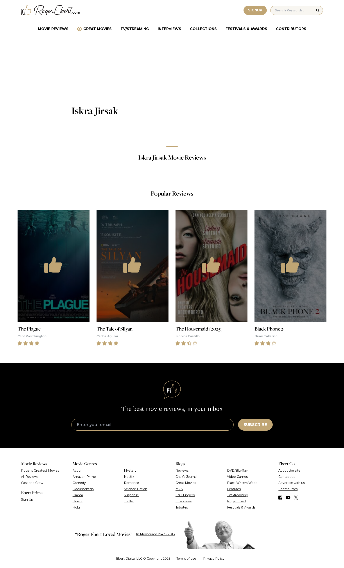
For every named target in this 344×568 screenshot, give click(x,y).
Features (234, 489)
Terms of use (186, 559)
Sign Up (27, 499)
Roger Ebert (236, 501)
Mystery (130, 471)
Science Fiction (135, 489)
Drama (78, 495)
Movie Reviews (53, 29)
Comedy (79, 483)
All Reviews (29, 477)
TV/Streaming (134, 29)
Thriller (129, 501)
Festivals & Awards (246, 29)
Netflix (129, 477)
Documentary (83, 489)
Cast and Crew (32, 483)
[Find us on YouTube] (288, 497)
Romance (131, 483)
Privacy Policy (213, 559)
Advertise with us (291, 483)
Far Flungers (185, 495)
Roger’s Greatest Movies (40, 471)
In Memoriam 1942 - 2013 (155, 534)
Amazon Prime (84, 477)
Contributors (291, 29)
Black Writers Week (242, 483)
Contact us (286, 477)
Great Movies (97, 29)
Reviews (182, 471)
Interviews (169, 29)
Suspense (131, 495)
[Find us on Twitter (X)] (296, 498)
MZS (179, 489)
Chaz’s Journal (186, 477)
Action (77, 471)
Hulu (76, 507)
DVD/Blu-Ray (237, 471)
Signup (255, 10)
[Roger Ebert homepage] (50, 10)
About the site (289, 471)
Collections (203, 29)
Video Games (237, 477)
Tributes (182, 507)
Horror (77, 501)
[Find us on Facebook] (280, 498)
